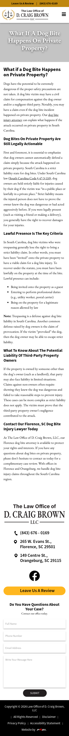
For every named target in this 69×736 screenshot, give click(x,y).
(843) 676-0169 (49, 3)
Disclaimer (49, 717)
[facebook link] (34, 575)
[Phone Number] (34, 636)
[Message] (34, 671)
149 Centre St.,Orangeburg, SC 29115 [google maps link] (37, 558)
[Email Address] (34, 648)
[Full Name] (34, 624)
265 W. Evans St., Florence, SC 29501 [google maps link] (34, 544)
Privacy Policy (17, 723)
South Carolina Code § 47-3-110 (30, 178)
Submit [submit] (34, 693)
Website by (34, 730)
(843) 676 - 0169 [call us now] (31, 533)
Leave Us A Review (22, 3)
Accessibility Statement (45, 723)
